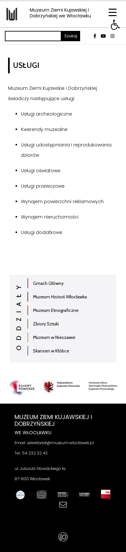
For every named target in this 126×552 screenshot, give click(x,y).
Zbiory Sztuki (46, 324)
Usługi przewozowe (43, 186)
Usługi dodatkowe (41, 232)
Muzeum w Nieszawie (54, 337)
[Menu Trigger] (112, 12)
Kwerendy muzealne (44, 129)
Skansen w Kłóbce (51, 351)
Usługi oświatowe (40, 170)
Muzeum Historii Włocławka (60, 297)
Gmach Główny (48, 283)
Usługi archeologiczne (46, 114)
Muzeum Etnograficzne (56, 310)
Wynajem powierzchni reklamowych (62, 201)
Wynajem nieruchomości (50, 217)
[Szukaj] (33, 36)
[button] (115, 25)
